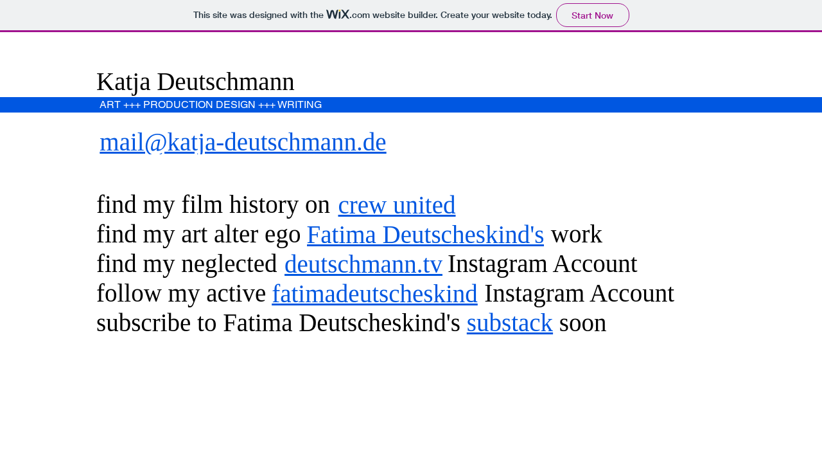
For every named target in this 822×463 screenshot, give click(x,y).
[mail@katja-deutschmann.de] (244, 141)
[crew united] (398, 204)
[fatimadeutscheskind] (376, 293)
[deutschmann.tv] (364, 264)
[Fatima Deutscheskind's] (426, 234)
